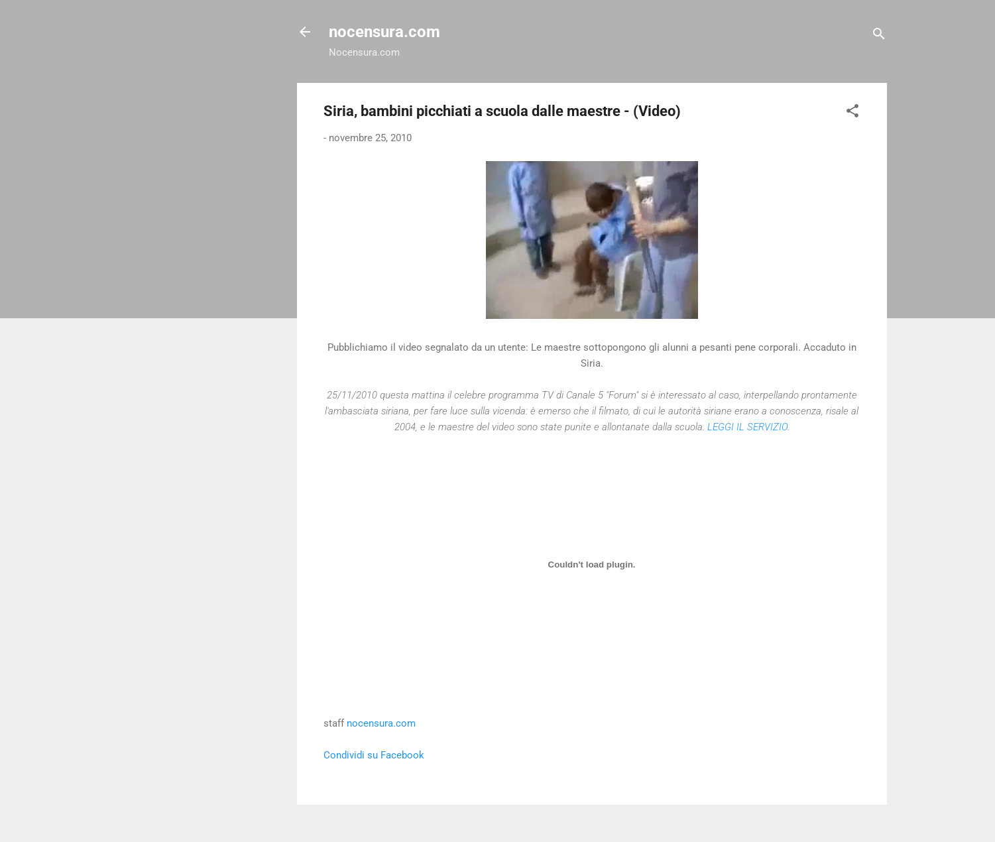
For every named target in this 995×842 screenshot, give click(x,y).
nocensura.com (384, 32)
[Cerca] (879, 36)
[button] (852, 113)
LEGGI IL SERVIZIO (747, 427)
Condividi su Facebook (373, 755)
